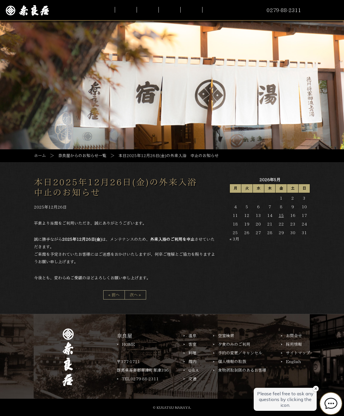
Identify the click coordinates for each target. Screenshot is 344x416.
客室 (192, 344)
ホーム (40, 155)
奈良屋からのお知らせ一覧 (82, 155)
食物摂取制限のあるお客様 (242, 370)
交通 (192, 379)
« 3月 (234, 239)
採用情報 (294, 344)
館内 (192, 362)
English (293, 362)
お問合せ (294, 336)
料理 (192, 353)
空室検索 (226, 336)
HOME (128, 344)
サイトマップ (298, 353)
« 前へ (114, 295)
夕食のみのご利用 (234, 344)
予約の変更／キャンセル (240, 353)
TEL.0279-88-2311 (140, 379)
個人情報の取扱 (232, 362)
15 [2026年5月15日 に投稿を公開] (281, 215)
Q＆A (193, 370)
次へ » (135, 295)
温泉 (192, 336)
